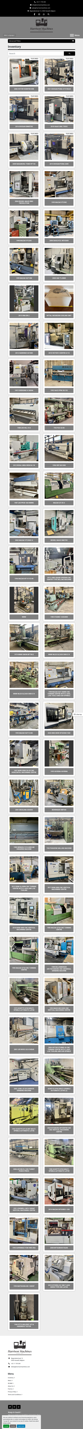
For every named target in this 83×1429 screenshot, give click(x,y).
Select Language (9, 35)
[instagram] (39, 14)
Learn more (21, 1426)
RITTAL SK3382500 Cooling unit (59, 315)
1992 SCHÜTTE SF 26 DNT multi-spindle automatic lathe (24, 1130)
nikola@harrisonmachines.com (20, 1367)
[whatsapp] (44, 14)
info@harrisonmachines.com (41, 5)
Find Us (10, 1389)
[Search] (36, 53)
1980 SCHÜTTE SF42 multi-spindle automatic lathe (59, 1170)
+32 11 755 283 (41, 2)
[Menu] (72, 35)
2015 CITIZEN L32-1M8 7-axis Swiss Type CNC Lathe (59, 1286)
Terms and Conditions (14, 1394)
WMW (24, 617)
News (9, 1380)
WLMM (10, 1383)
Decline (13, 1426)
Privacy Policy (12, 1392)
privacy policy (7, 1423)
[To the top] (77, 714)
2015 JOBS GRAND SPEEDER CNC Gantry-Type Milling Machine (59, 578)
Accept (6, 1426)
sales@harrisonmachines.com (41, 8)
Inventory (11, 1377)
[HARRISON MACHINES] (20, 1347)
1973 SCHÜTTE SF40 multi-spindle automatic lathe (24, 1009)
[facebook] (34, 14)
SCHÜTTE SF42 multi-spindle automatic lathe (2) (59, 1089)
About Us (10, 1386)
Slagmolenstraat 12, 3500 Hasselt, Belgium (42, 11)
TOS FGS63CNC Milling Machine (59, 848)
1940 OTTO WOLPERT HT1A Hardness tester (24, 1325)
